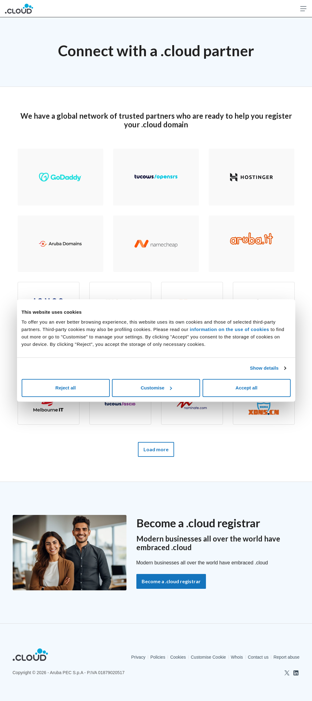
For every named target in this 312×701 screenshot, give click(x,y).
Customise (156, 387)
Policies (157, 657)
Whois (237, 657)
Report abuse (286, 657)
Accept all (247, 387)
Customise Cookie (208, 657)
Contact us (258, 657)
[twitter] (286, 672)
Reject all (65, 387)
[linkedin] (296, 672)
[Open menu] (303, 9)
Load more (156, 449)
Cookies (178, 657)
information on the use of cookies (230, 329)
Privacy (138, 657)
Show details (264, 368)
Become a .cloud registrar (171, 581)
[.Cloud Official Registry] (19, 8)
